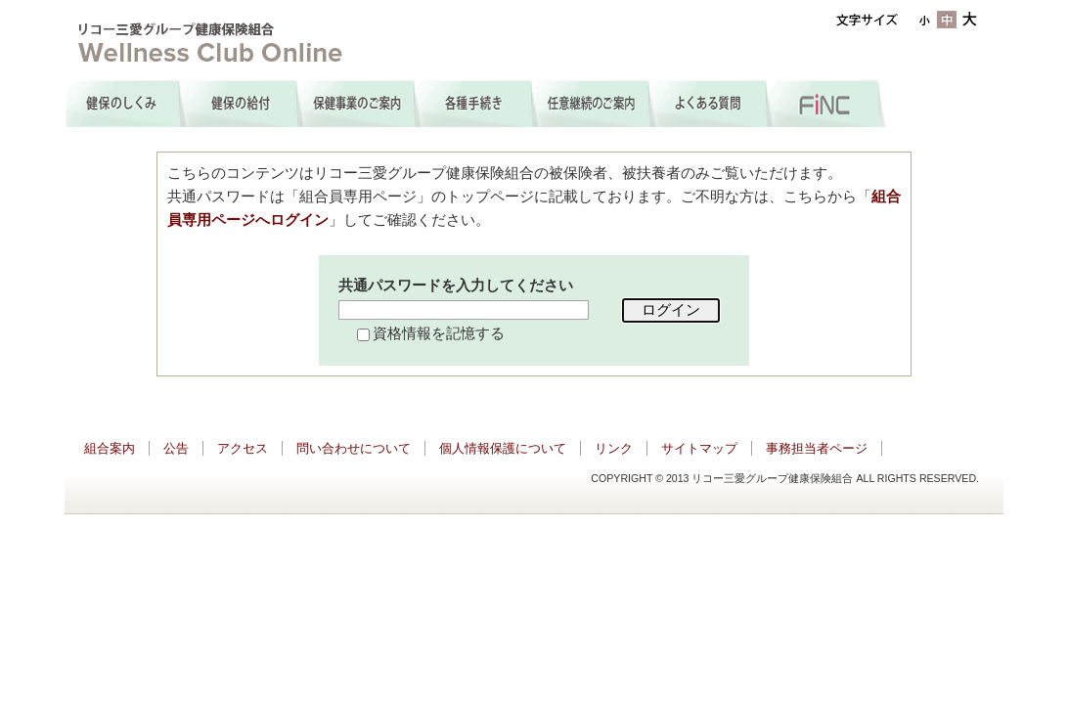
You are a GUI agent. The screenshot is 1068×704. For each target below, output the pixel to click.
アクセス (242, 448)
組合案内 (109, 448)
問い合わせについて (353, 448)
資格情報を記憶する (439, 333)
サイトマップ (699, 448)
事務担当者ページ (817, 448)
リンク (614, 448)
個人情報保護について (502, 448)
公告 (176, 448)
